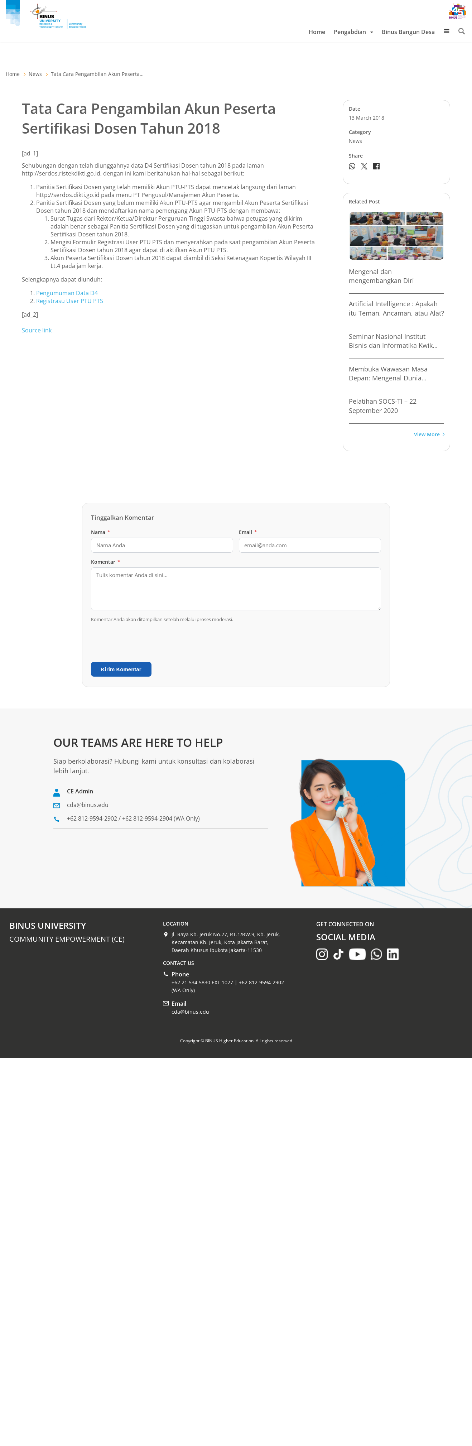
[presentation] (145, 642)
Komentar (105, 561)
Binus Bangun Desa (408, 32)
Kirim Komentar (121, 669)
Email (248, 532)
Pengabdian (353, 32)
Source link (37, 330)
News (35, 74)
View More (429, 435)
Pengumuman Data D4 (67, 293)
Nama (100, 532)
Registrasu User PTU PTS (69, 301)
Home (317, 32)
